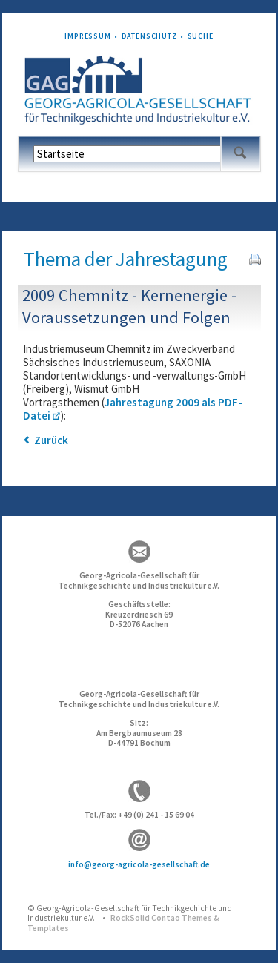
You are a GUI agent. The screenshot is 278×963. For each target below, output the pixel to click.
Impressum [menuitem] (87, 36)
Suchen (239, 153)
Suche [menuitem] (201, 36)
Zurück (51, 440)
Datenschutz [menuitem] (149, 36)
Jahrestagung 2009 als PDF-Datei (132, 409)
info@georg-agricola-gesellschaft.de (139, 864)
